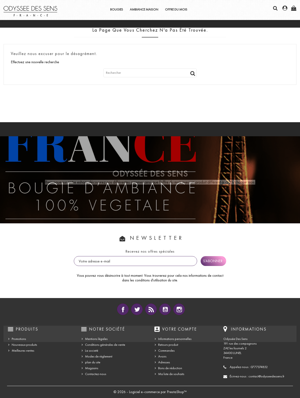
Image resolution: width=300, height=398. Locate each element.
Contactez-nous (95, 374)
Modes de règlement (98, 356)
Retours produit (168, 345)
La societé (91, 351)
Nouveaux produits (24, 345)
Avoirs (162, 356)
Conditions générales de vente (105, 345)
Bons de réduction (170, 368)
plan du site (92, 362)
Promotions (19, 339)
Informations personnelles (174, 339)
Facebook (122, 309)
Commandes (166, 351)
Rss (151, 309)
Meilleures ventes (23, 351)
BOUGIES (116, 9)
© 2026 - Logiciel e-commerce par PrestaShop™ (150, 392)
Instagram (179, 309)
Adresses (164, 362)
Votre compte (179, 329)
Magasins (91, 368)
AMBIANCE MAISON (144, 9)
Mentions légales (96, 339)
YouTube (165, 309)
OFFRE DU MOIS (176, 9)
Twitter (136, 309)
